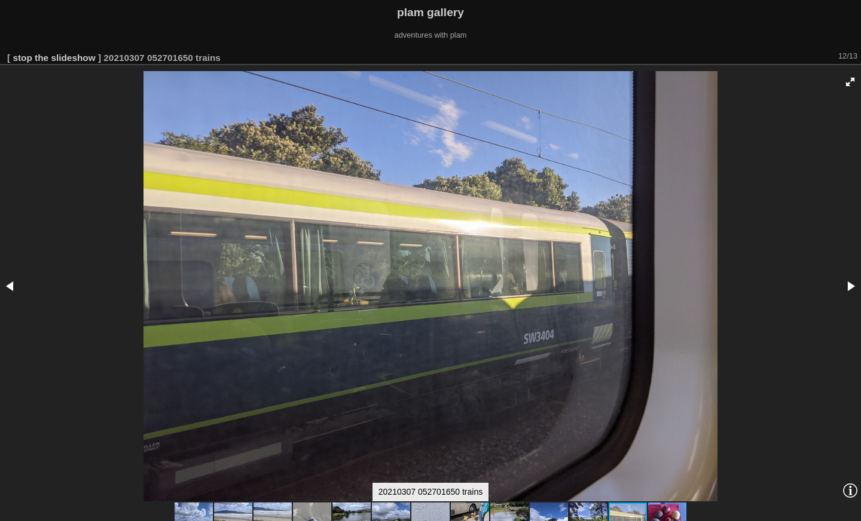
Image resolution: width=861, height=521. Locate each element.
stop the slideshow (54, 58)
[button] (850, 81)
